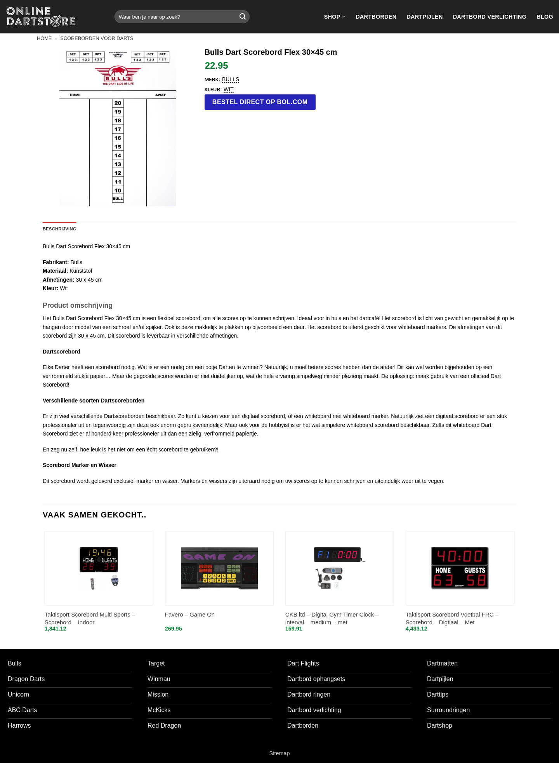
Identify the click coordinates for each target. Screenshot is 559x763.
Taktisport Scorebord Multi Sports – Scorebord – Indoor (90, 618)
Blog (544, 17)
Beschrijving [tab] (59, 228)
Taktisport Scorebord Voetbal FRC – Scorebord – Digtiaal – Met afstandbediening (452, 618)
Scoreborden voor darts (96, 38)
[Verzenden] (242, 16)
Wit (229, 89)
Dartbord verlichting (490, 17)
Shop (334, 16)
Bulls (230, 79)
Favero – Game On (190, 614)
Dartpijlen (424, 17)
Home (44, 38)
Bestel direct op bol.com (260, 102)
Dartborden (376, 17)
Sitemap (279, 753)
